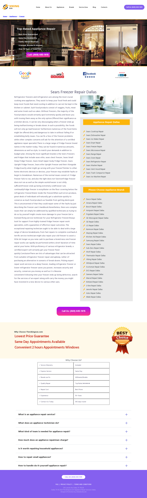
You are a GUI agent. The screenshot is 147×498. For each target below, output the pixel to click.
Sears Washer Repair (94, 165)
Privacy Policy (66, 484)
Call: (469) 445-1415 (38, 55)
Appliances (60, 7)
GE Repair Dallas (92, 221)
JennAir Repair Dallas (94, 289)
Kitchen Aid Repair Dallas (96, 236)
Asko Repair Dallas (93, 293)
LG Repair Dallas (92, 225)
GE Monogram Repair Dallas (97, 218)
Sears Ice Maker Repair (95, 139)
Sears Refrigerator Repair (96, 161)
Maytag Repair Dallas (94, 233)
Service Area (83, 7)
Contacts (104, 7)
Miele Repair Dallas (93, 297)
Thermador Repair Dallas (96, 255)
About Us (48, 7)
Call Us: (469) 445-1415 (134, 7)
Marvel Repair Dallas (94, 278)
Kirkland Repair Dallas (94, 282)
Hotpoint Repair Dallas (95, 210)
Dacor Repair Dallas (93, 199)
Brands (71, 7)
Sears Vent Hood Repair (95, 169)
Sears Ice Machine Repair (96, 176)
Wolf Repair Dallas (93, 251)
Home (38, 7)
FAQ (57, 484)
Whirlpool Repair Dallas (95, 263)
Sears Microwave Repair (95, 150)
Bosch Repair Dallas (94, 206)
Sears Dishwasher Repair (96, 135)
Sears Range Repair (93, 154)
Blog (94, 7)
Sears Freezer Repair (94, 146)
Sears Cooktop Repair (95, 131)
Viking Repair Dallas (94, 259)
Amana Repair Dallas (94, 203)
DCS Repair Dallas (93, 270)
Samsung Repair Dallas (95, 240)
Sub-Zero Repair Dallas (95, 248)
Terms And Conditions (82, 484)
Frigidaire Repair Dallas (95, 214)
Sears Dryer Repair (93, 142)
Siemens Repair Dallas (94, 274)
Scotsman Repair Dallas (95, 267)
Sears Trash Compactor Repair (98, 173)
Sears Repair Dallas (93, 244)
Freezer (22, 16)
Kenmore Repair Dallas (95, 229)
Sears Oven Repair (93, 157)
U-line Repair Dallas (93, 285)
